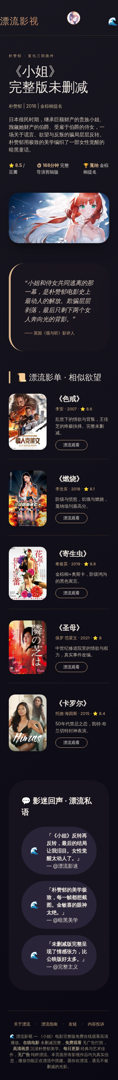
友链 (73, 1024)
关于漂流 (22, 1024)
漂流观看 (71, 445)
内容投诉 (96, 1024)
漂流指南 (49, 1024)
